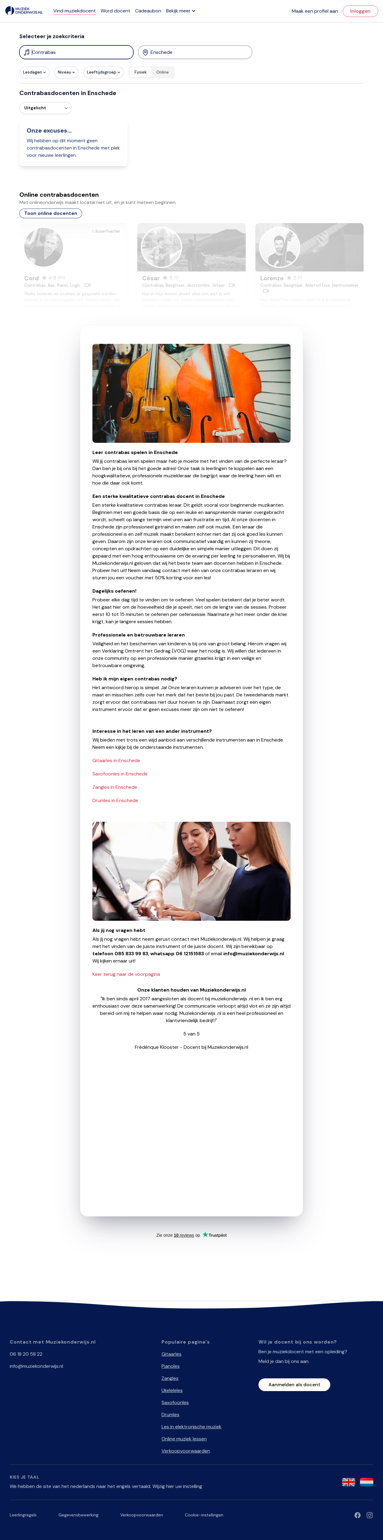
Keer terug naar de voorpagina (126, 974)
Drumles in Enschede (115, 800)
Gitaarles (172, 1354)
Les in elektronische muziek (191, 1426)
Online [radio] (162, 72)
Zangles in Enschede (114, 787)
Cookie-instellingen (204, 1515)
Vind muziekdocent (74, 11)
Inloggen (360, 11)
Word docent (115, 11)
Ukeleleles (172, 1390)
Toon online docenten (50, 213)
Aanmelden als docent (294, 1384)
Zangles (170, 1378)
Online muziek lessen (184, 1439)
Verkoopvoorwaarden (186, 1451)
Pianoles (171, 1366)
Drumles (170, 1414)
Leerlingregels (23, 1515)
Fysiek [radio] (141, 72)
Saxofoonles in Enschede (120, 774)
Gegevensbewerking (78, 1515)
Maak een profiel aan (315, 11)
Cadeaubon (148, 11)
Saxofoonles (175, 1402)
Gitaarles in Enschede (116, 760)
